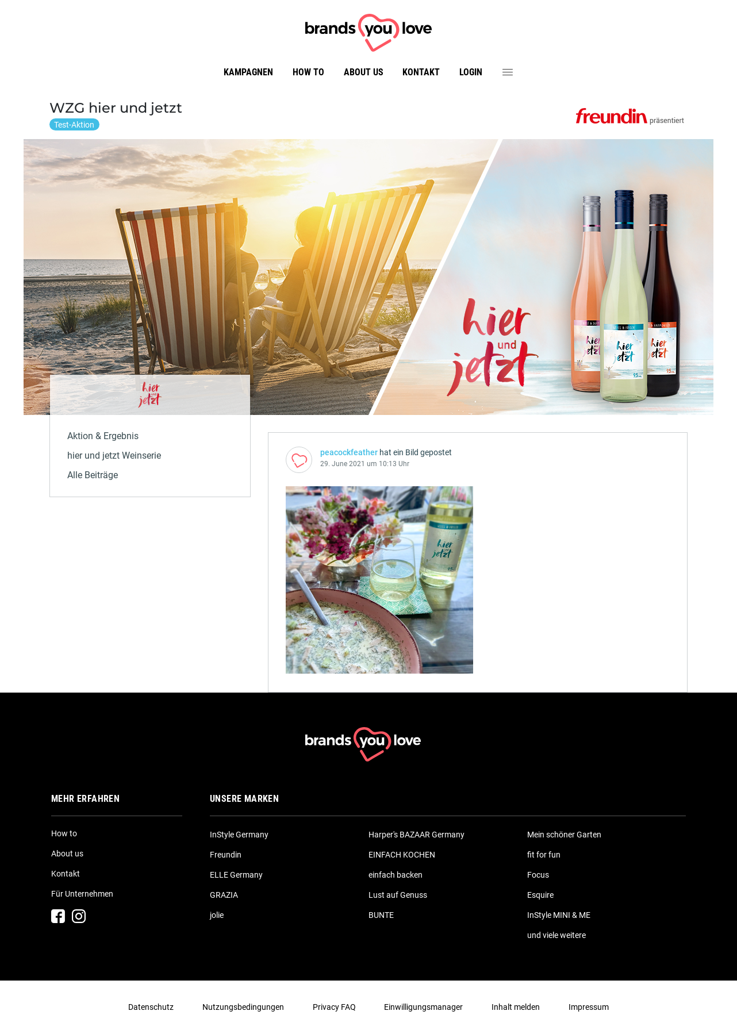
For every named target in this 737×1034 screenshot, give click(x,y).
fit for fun (544, 854)
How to (308, 72)
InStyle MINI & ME (558, 915)
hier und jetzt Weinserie (114, 455)
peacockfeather (349, 452)
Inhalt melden (516, 1007)
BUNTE (381, 915)
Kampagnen (248, 72)
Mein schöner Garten (564, 834)
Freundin (225, 854)
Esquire (540, 895)
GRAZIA (224, 895)
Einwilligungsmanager (423, 1007)
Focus (538, 874)
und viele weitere (556, 935)
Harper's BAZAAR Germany (416, 834)
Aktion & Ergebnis (103, 435)
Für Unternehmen (82, 893)
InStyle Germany (239, 834)
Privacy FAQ (334, 1007)
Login (470, 72)
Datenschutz (151, 1007)
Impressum (589, 1007)
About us (363, 72)
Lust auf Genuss (397, 895)
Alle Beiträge (92, 475)
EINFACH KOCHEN (401, 854)
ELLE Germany (236, 874)
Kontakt (421, 72)
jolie (217, 915)
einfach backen (395, 874)
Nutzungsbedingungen (243, 1007)
